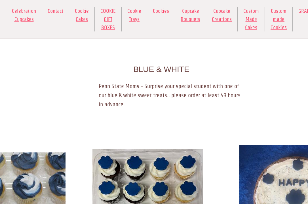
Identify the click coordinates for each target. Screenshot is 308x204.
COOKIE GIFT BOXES (108, 19)
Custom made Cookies (279, 19)
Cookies (161, 11)
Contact (55, 11)
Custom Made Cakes (251, 19)
